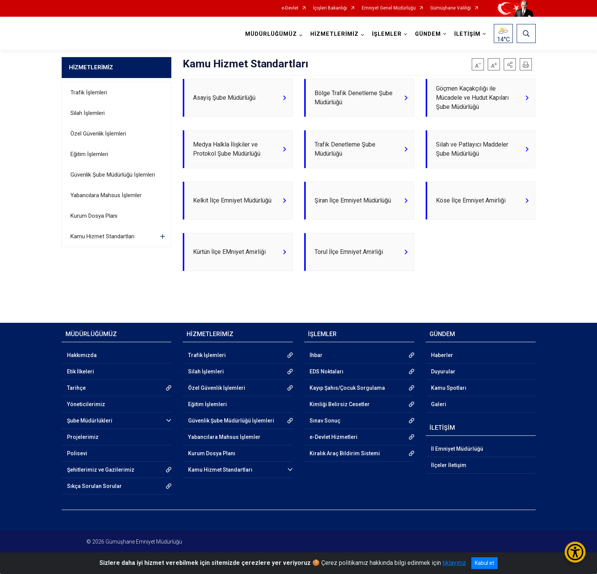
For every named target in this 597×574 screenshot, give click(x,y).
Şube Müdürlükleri (89, 421)
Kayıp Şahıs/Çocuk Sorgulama (347, 388)
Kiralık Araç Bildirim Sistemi (345, 454)
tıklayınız (454, 562)
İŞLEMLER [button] (387, 34)
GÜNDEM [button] (428, 34)
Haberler (442, 355)
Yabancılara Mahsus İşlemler (106, 195)
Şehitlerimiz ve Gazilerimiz (100, 470)
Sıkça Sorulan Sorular (94, 486)
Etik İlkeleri (80, 372)
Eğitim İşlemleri (89, 154)
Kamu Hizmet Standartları (102, 236)
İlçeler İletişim (448, 465)
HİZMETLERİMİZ (91, 67)
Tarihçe (76, 388)
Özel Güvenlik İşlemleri (98, 133)
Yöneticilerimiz (86, 405)
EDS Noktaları (326, 372)
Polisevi (77, 454)
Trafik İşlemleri (88, 92)
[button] (510, 64)
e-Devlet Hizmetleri (334, 437)
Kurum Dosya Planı (93, 215)
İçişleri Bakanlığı (330, 8)
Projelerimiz (83, 437)
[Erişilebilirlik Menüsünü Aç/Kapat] (575, 552)
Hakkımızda (82, 355)
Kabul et (484, 563)
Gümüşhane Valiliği (450, 8)
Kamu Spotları (448, 388)
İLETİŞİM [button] (467, 34)
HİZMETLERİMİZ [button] (334, 34)
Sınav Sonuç (325, 421)
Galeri (438, 405)
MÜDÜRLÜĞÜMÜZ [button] (271, 34)
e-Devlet (289, 8)
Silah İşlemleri (87, 113)
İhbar (316, 355)
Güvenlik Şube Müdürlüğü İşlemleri (112, 174)
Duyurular (443, 372)
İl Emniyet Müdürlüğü (457, 449)
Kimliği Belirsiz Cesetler (340, 405)
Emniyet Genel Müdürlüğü (389, 8)
